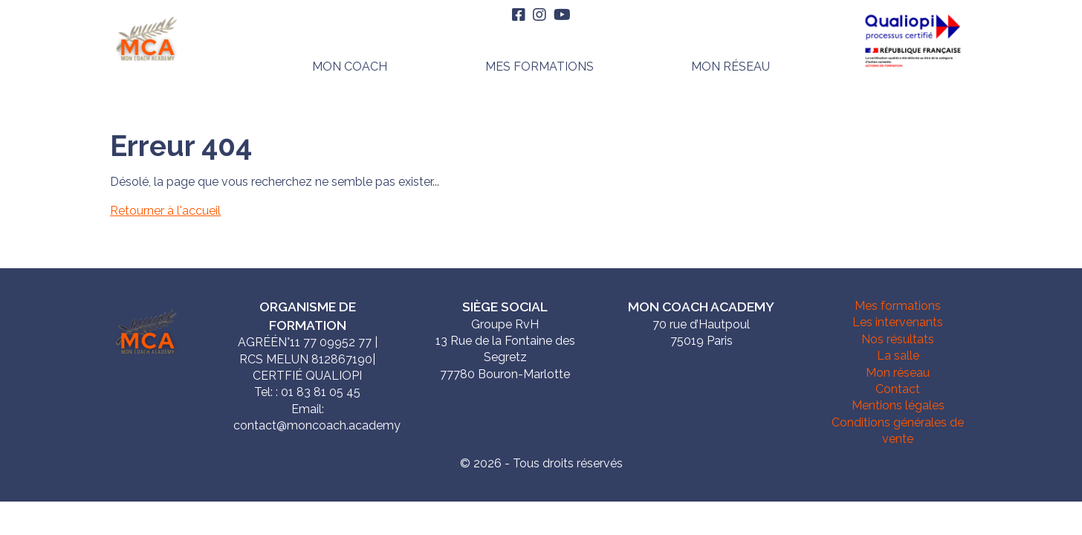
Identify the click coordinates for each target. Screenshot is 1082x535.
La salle (898, 355)
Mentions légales (898, 405)
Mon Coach (349, 66)
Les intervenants (897, 322)
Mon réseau (730, 66)
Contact (897, 389)
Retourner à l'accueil (165, 211)
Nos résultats (897, 339)
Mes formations (539, 66)
